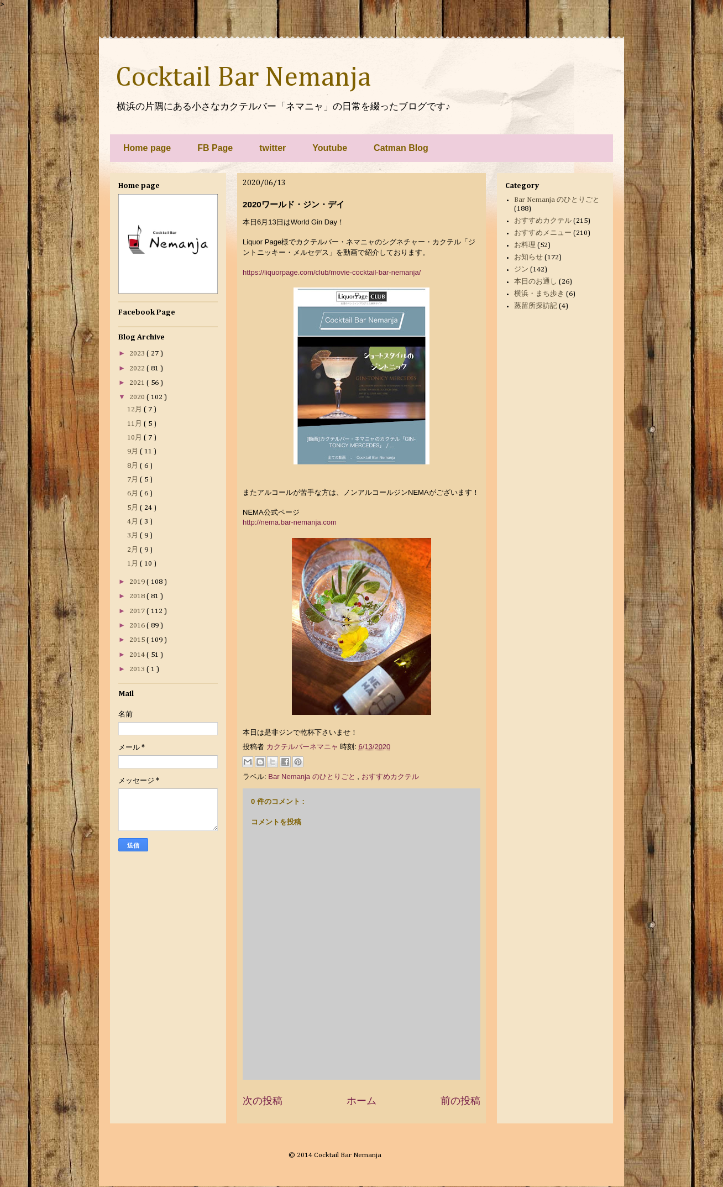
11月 (135, 423)
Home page (147, 148)
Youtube (329, 148)
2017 (137, 611)
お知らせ (528, 257)
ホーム (361, 1100)
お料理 (525, 245)
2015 (137, 640)
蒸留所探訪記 (535, 306)
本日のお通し (535, 281)
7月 (133, 479)
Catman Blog (401, 148)
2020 (137, 397)
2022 (137, 368)
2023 (137, 353)
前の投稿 (460, 1100)
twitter (272, 148)
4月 (133, 521)
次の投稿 (262, 1100)
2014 (137, 654)
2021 (137, 382)
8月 (133, 465)
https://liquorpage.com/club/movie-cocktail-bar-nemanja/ (332, 272)
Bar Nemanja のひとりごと (312, 776)
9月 (133, 451)
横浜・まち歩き (539, 293)
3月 (133, 535)
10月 (135, 437)
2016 (137, 625)
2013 (137, 669)
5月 (133, 507)
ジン (521, 269)
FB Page (215, 148)
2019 (137, 581)
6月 (133, 493)
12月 (135, 409)
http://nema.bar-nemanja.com (290, 522)
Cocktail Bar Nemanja (243, 78)
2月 (133, 549)
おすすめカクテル (390, 776)
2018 (137, 596)
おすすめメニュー (543, 233)
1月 (133, 563)
